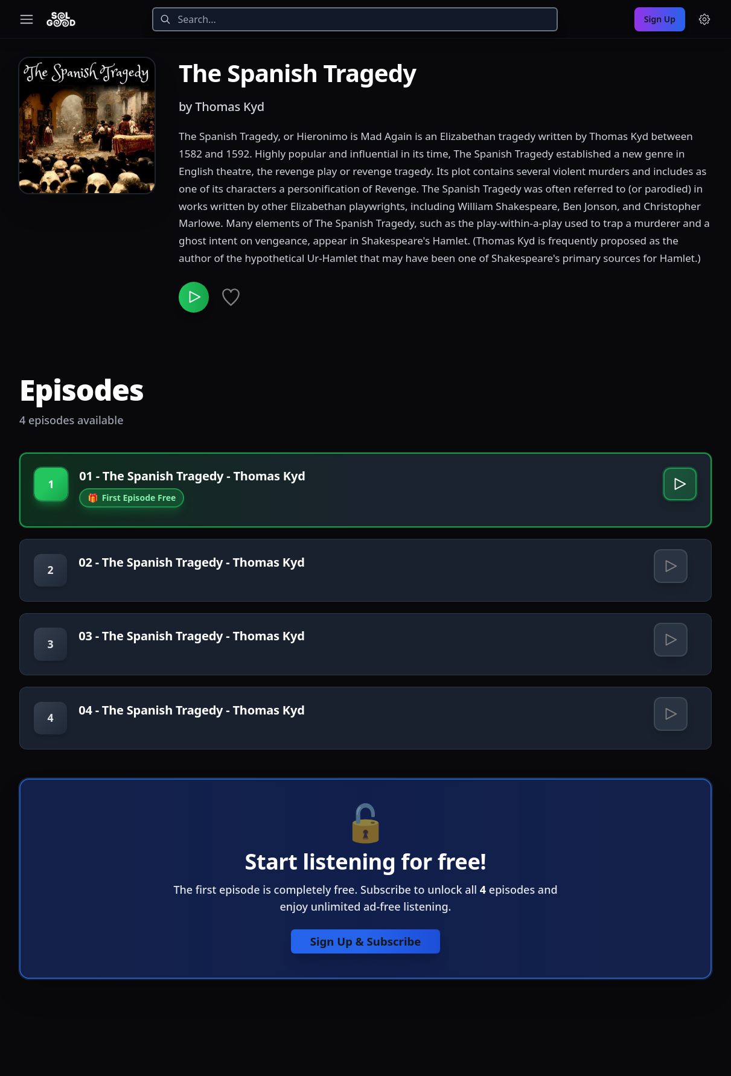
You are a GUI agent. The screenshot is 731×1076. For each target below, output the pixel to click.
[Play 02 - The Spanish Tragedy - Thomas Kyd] (670, 571)
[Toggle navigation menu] (26, 19)
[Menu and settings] (704, 19)
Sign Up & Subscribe (366, 951)
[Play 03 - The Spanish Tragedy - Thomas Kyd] (670, 647)
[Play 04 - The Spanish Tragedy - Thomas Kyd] (670, 723)
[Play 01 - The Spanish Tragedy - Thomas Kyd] (679, 488)
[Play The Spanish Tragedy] (195, 299)
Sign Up (659, 19)
